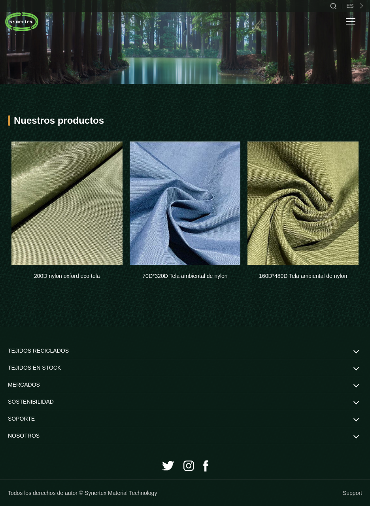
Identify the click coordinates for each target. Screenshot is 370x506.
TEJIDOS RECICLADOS (38, 350)
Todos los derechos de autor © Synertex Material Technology (82, 493)
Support (352, 493)
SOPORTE (21, 418)
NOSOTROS (24, 435)
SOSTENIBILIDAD (31, 401)
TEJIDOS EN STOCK (34, 367)
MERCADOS (24, 384)
